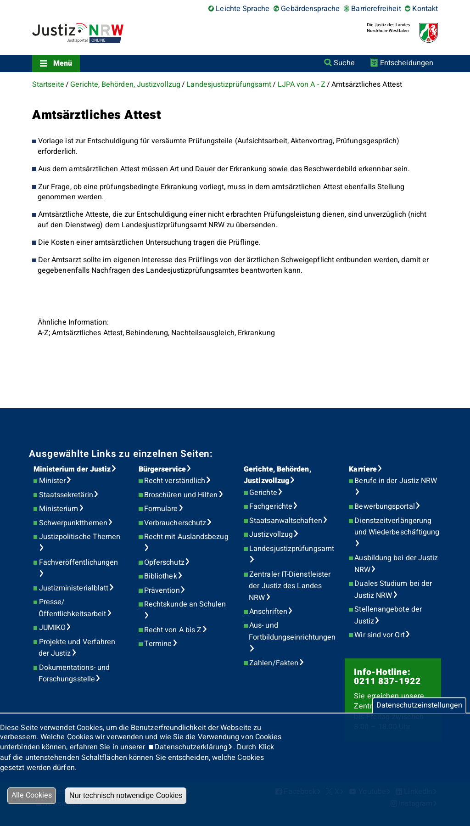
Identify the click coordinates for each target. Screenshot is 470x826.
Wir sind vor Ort (379, 635)
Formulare (161, 508)
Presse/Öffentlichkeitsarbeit (72, 607)
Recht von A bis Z (172, 629)
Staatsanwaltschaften (285, 520)
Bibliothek (160, 576)
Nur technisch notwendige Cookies (125, 795)
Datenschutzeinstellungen (419, 705)
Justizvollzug (271, 534)
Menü (62, 63)
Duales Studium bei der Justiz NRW (393, 589)
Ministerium (58, 508)
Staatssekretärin (66, 494)
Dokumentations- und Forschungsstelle (74, 673)
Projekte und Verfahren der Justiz (77, 647)
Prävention (162, 590)
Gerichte (263, 492)
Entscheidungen (406, 62)
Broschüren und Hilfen (181, 494)
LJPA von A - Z (301, 84)
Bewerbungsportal (384, 506)
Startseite (48, 84)
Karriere (363, 469)
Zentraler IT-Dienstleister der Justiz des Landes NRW (289, 586)
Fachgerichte (270, 506)
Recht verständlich (174, 480)
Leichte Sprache (242, 8)
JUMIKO (52, 627)
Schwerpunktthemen (73, 522)
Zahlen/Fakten (273, 663)
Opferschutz (164, 562)
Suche (344, 62)
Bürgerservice (162, 469)
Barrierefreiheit (376, 8)
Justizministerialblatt (74, 588)
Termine (158, 643)
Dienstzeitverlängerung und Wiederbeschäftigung (397, 526)
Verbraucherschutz (175, 522)
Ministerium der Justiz (72, 469)
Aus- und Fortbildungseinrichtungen (292, 631)
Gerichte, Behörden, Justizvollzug (125, 84)
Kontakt (425, 8)
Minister (52, 480)
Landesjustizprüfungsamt (228, 84)
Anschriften (268, 611)
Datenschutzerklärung (191, 747)
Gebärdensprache (310, 8)
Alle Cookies (31, 795)
